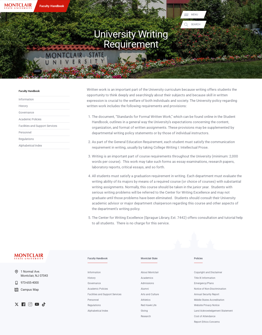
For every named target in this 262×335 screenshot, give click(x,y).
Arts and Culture (150, 294)
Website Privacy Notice (206, 305)
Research (146, 316)
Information (26, 99)
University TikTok (44, 304)
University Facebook (23, 304)
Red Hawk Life (148, 305)
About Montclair (150, 272)
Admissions (147, 283)
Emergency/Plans (204, 283)
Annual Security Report (206, 294)
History (23, 106)
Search (254, 24)
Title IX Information (204, 277)
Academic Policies (30, 119)
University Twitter (17, 304)
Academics (147, 277)
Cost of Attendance (204, 316)
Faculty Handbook (52, 6)
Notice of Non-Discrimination (210, 288)
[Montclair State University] (18, 6)
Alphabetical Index (30, 145)
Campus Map (27, 290)
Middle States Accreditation (209, 299)
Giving (144, 310)
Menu (253, 14)
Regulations (26, 139)
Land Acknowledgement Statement (213, 310)
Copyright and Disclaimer (208, 272)
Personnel (25, 132)
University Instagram (30, 304)
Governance (26, 112)
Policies (198, 258)
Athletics (145, 299)
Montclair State (149, 258)
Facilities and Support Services (38, 125)
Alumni (145, 288)
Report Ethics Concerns (207, 321)
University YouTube (37, 304)
